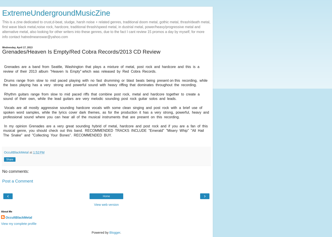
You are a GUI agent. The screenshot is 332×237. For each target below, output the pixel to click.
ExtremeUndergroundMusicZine (56, 13)
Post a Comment (17, 181)
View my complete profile (19, 223)
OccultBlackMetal (19, 217)
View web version (106, 204)
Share (9, 159)
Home (106, 196)
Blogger (114, 232)
